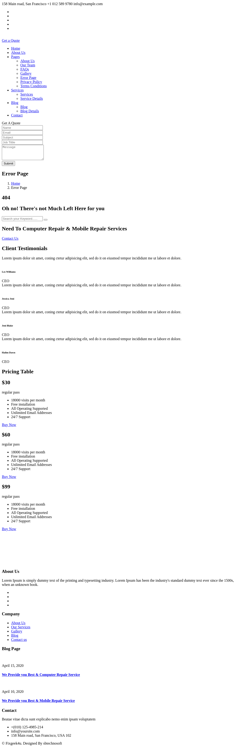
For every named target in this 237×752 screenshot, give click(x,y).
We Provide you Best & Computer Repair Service (41, 677)
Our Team (27, 65)
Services (17, 90)
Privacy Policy (31, 82)
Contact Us (10, 241)
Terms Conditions (33, 86)
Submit (8, 166)
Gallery (25, 73)
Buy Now (9, 427)
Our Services (20, 630)
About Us (18, 53)
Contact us (19, 642)
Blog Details (29, 111)
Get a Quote (11, 40)
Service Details (31, 98)
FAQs (24, 69)
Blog (14, 103)
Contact (17, 115)
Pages (15, 57)
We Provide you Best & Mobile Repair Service (38, 703)
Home (15, 48)
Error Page (28, 78)
